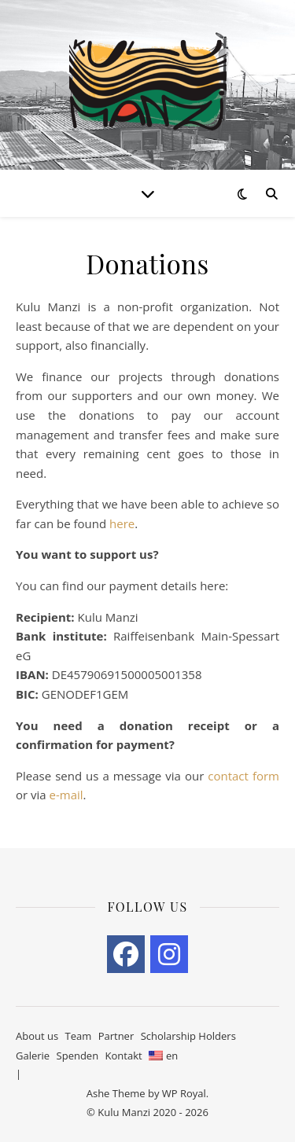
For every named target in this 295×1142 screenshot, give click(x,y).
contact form (243, 776)
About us (37, 1036)
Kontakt (123, 1055)
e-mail (66, 794)
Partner (116, 1036)
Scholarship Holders (188, 1036)
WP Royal (184, 1093)
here (122, 523)
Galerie (33, 1055)
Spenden (78, 1055)
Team (78, 1036)
